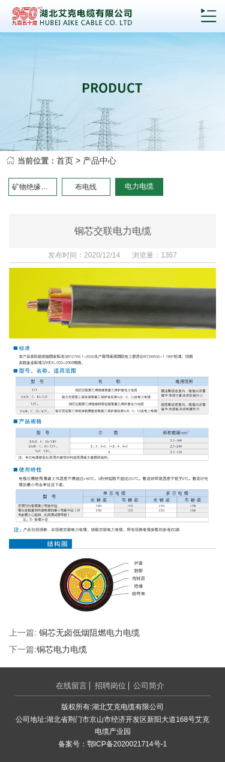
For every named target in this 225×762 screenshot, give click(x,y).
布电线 (86, 187)
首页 (64, 160)
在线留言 (71, 685)
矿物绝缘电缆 (33, 187)
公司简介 (148, 685)
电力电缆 (139, 186)
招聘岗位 (110, 685)
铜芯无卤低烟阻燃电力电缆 (89, 632)
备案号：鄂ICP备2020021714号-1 (112, 744)
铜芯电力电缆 (62, 649)
